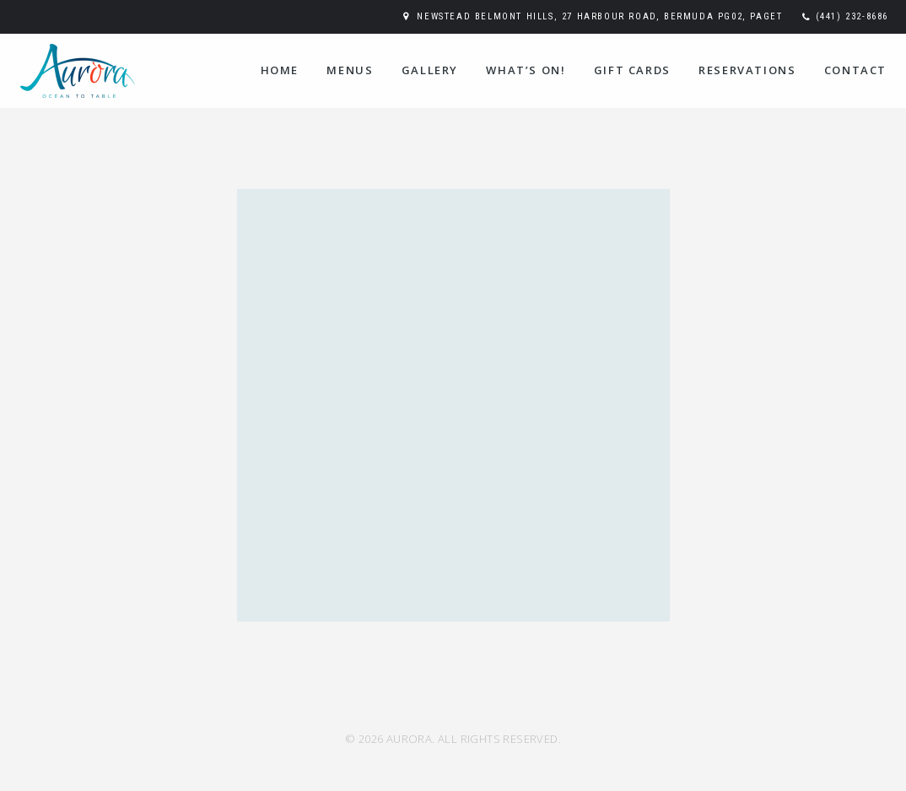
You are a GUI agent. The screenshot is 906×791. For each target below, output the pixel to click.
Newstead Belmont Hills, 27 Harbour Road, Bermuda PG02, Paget (599, 16)
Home (280, 70)
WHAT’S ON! (525, 70)
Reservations (746, 70)
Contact (855, 70)
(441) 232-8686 (852, 16)
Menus (349, 70)
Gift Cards (632, 70)
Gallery (430, 70)
